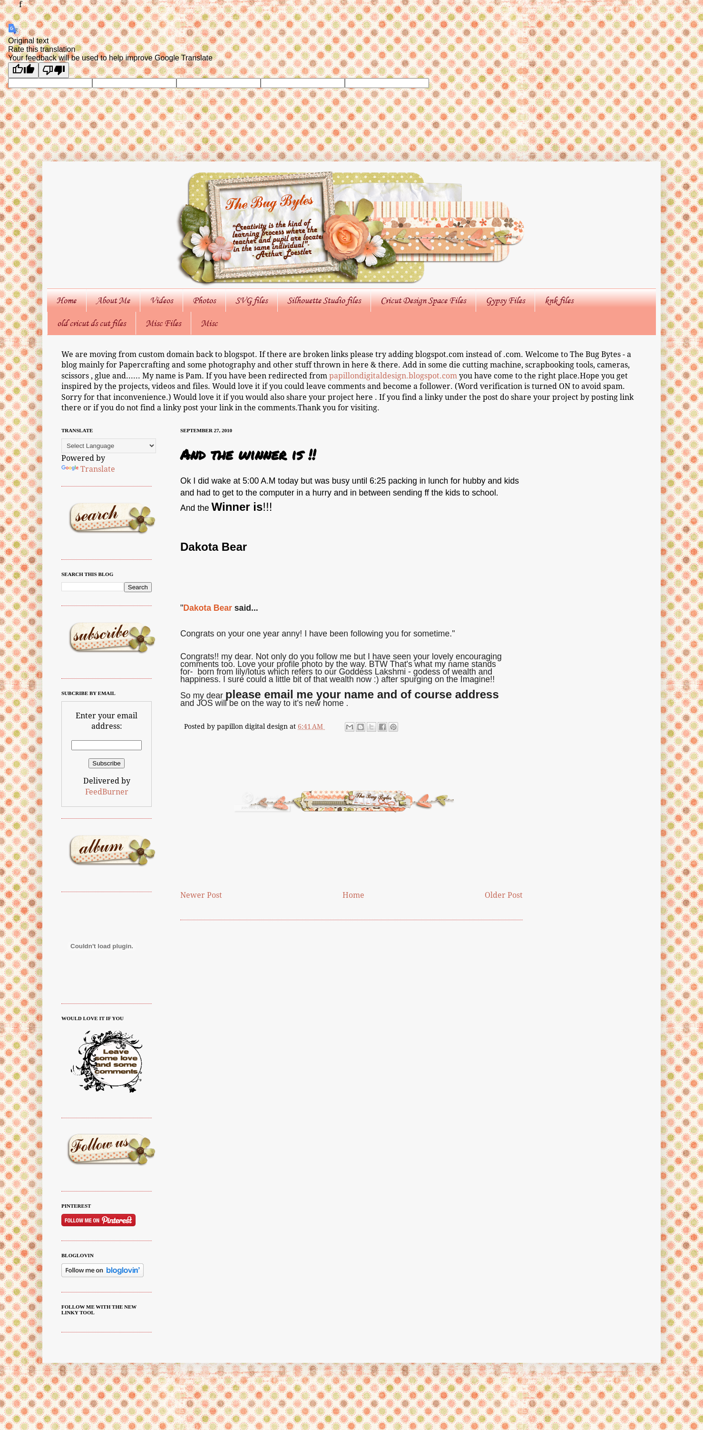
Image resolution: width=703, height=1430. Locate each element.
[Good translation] (23, 70)
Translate (88, 469)
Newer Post (201, 895)
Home (66, 300)
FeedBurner (106, 791)
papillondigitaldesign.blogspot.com (394, 375)
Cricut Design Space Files (423, 300)
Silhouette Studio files (324, 300)
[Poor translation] (54, 70)
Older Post (504, 895)
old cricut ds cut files (91, 323)
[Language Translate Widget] (108, 445)
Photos (204, 300)
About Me (113, 300)
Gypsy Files (505, 300)
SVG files (251, 300)
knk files (559, 300)
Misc (209, 323)
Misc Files (163, 323)
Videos (161, 300)
